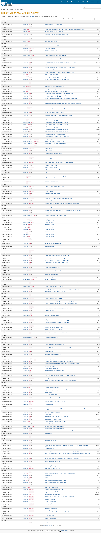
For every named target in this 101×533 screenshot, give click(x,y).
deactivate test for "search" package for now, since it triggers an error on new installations (61, 94)
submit (66, 530)
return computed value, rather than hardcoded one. (54, 26)
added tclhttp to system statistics (51, 465)
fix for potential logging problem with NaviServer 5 (54, 207)
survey (24, 119)
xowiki (24, 74)
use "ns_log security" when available (51, 390)
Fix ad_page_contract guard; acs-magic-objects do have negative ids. (58, 58)
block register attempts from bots (51, 165)
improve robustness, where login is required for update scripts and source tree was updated (62, 203)
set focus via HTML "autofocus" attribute (52, 412)
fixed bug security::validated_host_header (52, 468)
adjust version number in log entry (51, 50)
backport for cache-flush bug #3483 (51, 74)
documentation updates (49, 222)
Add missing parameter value (50, 257)
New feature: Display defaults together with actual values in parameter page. (59, 430)
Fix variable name (48, 384)
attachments (25, 229)
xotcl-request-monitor (27, 55)
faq (24, 127)
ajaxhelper (25, 236)
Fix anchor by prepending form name (52, 294)
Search (97, 19)
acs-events (25, 238)
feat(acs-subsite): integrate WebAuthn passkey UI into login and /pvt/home (59, 93)
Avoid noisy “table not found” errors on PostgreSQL (54, 329)
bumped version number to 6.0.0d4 (51, 368)
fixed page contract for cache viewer (51, 487)
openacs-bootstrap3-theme (28, 141)
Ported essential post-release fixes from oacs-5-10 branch (56, 480)
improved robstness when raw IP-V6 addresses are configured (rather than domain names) (62, 301)
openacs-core (25, 24)
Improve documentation (49, 448)
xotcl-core (25, 31)
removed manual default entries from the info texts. (54, 426)
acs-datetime (25, 131)
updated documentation (49, 246)
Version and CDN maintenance (50, 366)
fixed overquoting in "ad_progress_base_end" (53, 491)
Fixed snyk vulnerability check (50, 402)
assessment (25, 234)
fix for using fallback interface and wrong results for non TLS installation (58, 347)
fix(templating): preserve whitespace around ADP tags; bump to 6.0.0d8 (58, 115)
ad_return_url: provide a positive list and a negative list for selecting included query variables (62, 458)
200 (47, 525)
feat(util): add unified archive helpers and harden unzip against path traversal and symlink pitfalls (63, 210)
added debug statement (49, 504)
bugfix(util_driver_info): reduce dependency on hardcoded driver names (58, 306)
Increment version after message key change (53, 153)
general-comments (26, 122)
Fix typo (46, 172)
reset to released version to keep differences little (54, 494)
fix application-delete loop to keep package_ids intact (55, 258)
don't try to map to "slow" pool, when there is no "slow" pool (56, 55)
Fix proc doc (47, 442)
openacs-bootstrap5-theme (28, 139)
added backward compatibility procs (51, 181)
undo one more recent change (50, 501)
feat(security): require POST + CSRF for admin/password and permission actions (60, 72)
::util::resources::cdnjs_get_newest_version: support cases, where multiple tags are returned (62, 363)
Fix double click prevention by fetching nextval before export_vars (57, 255)
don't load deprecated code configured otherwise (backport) (56, 176)
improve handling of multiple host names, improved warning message (58, 194)
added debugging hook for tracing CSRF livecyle (54, 419)
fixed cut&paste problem (49, 492)
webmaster (61, 530)
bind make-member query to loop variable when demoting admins (57, 260)
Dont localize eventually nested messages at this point (55, 291)
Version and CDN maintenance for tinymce (53, 358)
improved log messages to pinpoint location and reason (55, 421)
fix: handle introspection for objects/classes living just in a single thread (58, 107)
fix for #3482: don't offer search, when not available (54, 139)
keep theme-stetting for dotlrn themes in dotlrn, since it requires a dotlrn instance (60, 496)
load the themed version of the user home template (54, 112)
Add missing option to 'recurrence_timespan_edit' (54, 31)
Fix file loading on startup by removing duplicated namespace (56, 34)
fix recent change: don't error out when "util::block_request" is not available (59, 162)
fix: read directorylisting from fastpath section (53, 24)
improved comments (48, 414)
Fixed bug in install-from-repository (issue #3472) (54, 489)
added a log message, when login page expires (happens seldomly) (57, 416)
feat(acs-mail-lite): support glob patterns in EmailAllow (55, 38)
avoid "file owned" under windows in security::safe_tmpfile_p (56, 250)
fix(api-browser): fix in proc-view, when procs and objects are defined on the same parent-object (63, 103)
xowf (24, 44)
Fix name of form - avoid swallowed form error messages (55, 267)
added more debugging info (50, 499)
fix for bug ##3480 (48, 158)
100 (44, 525)
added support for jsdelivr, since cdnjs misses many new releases (57, 371)
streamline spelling (48, 475)
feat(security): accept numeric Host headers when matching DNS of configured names (61, 98)
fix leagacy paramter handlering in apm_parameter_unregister (56, 91)
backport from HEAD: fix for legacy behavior (53, 89)
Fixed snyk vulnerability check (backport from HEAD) (55, 401)
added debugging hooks (49, 310)
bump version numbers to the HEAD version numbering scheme (57, 136)
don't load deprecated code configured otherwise (54, 177)
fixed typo (46, 219)
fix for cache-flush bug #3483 (50, 76)
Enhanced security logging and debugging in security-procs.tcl (56, 417)
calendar (25, 29)
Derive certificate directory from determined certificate (55, 188)
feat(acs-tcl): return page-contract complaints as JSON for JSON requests (58, 69)
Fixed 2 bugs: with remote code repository (53, 472)
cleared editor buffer (48, 392)
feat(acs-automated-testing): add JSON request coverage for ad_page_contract (60, 67)
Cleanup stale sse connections (50, 522)
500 (49, 525)
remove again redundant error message (52, 193)
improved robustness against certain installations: (54, 286)
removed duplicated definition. (50, 279)
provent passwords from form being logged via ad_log (55, 436)
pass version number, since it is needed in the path (54, 370)
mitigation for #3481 (48, 148)
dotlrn (24, 480)
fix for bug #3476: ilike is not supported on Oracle (54, 325)
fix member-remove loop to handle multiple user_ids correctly (56, 263)
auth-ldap (25, 219)
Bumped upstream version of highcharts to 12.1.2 (54, 478)
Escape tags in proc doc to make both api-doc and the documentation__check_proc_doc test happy (63, 82)
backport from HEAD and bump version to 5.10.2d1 (54, 186)
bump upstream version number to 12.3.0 (52, 340)
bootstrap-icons (26, 366)
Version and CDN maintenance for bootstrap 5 (53, 359)
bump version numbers (49, 404)
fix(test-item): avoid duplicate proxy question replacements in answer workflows (59, 44)
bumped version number (49, 319)
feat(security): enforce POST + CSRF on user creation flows (56, 77)
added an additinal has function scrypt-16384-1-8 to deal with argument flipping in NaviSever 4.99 (63, 282)
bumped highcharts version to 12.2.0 (51, 387)
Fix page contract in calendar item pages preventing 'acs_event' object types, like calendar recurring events (65, 29)
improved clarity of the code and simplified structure (54, 344)
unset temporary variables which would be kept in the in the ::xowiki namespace (60, 473)
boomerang (25, 207)
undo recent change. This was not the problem (53, 503)
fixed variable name (48, 433)
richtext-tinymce (26, 313)
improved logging (48, 239)
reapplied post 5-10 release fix (50, 466)
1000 (52, 525)
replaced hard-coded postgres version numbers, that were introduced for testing (60, 375)
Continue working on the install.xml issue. (52, 497)
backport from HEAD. (49, 277)
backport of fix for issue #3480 (50, 157)
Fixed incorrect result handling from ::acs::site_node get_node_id (57, 511)
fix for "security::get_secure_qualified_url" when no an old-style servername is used (60, 380)
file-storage (25, 124)
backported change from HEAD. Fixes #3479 (53, 298)
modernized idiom (48, 212)
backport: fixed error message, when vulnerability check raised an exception (59, 198)
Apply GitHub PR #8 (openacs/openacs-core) (53, 243)
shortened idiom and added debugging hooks (53, 220)
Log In (97, 1)
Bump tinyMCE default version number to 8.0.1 (53, 315)
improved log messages (49, 515)
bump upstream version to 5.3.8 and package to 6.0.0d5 (55, 215)
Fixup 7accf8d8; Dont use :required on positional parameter (56, 169)
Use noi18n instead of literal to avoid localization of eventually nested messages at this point (62, 289)
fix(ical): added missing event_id (51, 41)
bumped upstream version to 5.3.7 (51, 337)
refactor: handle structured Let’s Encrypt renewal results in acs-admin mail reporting (60, 51)
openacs (32, 16)
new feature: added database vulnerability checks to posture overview (58, 397)
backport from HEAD (49, 191)
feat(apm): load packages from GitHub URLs (53, 96)
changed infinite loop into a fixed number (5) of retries (55, 270)
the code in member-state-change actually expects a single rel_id (57, 262)
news (24, 120)
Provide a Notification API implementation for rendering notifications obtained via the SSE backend (63, 451)
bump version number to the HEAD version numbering (55, 134)
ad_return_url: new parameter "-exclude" (52, 461)
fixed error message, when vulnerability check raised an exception (57, 200)
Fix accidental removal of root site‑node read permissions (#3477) (57, 320)
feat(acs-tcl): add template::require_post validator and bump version (57, 79)
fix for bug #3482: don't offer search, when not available (55, 143)
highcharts (25, 340)
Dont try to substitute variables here (51, 274)
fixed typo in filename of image (50, 518)
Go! (99, 7)
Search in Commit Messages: (70, 18)
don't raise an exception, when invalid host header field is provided (57, 389)
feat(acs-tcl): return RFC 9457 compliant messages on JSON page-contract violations (61, 63)
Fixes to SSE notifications (49, 351)
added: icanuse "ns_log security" (51, 394)
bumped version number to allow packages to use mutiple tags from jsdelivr (59, 361)
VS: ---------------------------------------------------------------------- (55, 101)
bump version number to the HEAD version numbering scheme (56, 119)
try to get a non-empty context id (51, 508)
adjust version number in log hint (51, 48)
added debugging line (49, 510)
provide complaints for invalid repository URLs (53, 354)
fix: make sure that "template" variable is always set (54, 86)
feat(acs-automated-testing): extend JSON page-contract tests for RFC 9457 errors (60, 62)
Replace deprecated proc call (50, 440)
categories (25, 225)
